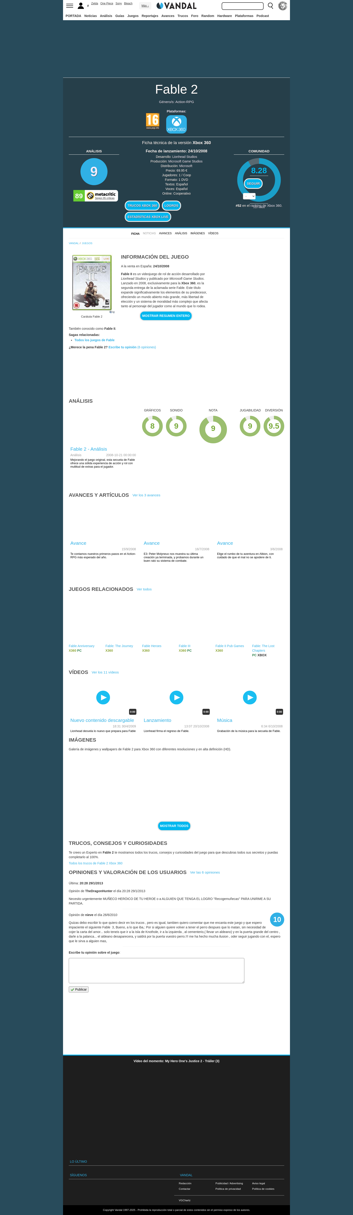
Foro (194, 16)
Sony (119, 3)
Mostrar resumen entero (166, 316)
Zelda (94, 3)
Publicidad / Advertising (229, 1183)
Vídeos (213, 233)
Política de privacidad (228, 1188)
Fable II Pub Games (229, 646)
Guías (119, 16)
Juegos (133, 16)
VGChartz (184, 1200)
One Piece (106, 3)
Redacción (185, 1183)
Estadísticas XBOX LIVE (147, 217)
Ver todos (144, 589)
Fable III (184, 646)
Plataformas (244, 16)
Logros (171, 205)
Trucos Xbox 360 (142, 205)
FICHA (135, 233)
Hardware (224, 16)
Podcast (262, 16)
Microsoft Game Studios (185, 161)
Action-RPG (184, 102)
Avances (167, 16)
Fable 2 (176, 89)
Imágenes (197, 233)
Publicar (79, 990)
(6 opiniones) (146, 347)
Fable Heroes (151, 646)
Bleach (128, 3)
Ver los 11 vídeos (105, 672)
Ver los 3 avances (146, 495)
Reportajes (150, 16)
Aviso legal (258, 1183)
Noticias (90, 16)
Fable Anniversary (81, 646)
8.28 (259, 170)
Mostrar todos (174, 826)
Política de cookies (263, 1188)
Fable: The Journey (119, 646)
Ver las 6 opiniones (205, 872)
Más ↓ (145, 5)
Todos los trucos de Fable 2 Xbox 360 (95, 863)
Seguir (253, 183)
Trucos (183, 16)
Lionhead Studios (184, 157)
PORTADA (73, 16)
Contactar (184, 1188)
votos (259, 207)
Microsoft (185, 166)
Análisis (106, 16)
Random (207, 16)
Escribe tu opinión (123, 347)
